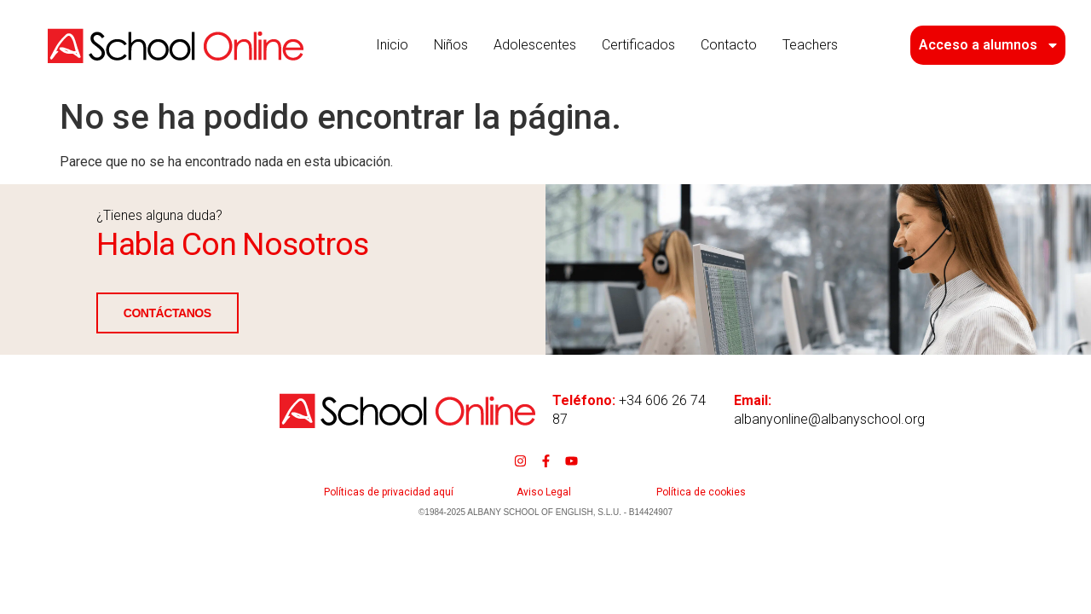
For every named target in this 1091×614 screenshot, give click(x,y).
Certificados (638, 45)
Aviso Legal (544, 492)
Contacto (729, 45)
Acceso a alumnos (989, 45)
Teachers (810, 45)
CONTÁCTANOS (139, 314)
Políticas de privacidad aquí (388, 492)
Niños (451, 45)
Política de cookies (701, 492)
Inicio (392, 45)
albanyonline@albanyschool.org (829, 419)
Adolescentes (535, 45)
